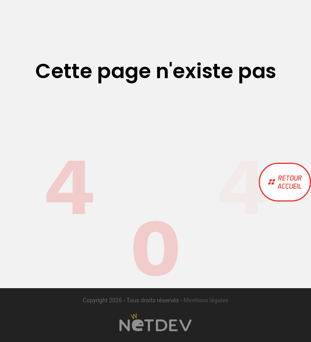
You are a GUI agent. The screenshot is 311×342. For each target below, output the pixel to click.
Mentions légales (205, 300)
